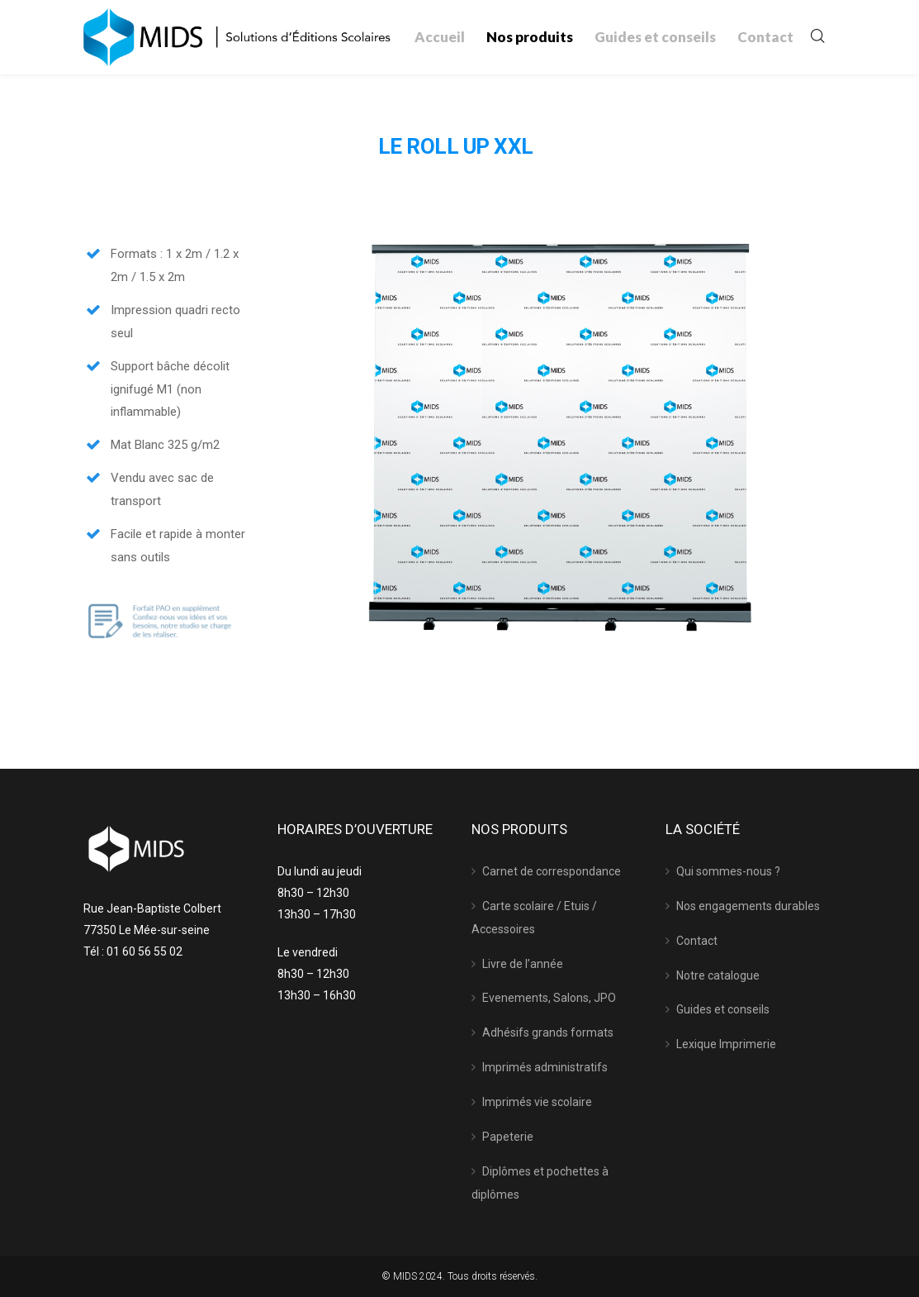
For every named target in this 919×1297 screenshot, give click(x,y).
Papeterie (507, 1136)
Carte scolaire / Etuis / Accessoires (534, 917)
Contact (697, 940)
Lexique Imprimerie (726, 1044)
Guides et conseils (723, 1009)
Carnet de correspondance (551, 871)
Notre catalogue (718, 975)
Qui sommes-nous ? (728, 871)
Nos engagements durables (748, 906)
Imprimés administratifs (545, 1067)
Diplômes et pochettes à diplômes (540, 1183)
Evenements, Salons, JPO (549, 997)
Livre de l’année (522, 963)
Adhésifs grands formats (547, 1032)
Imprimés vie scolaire (537, 1102)
